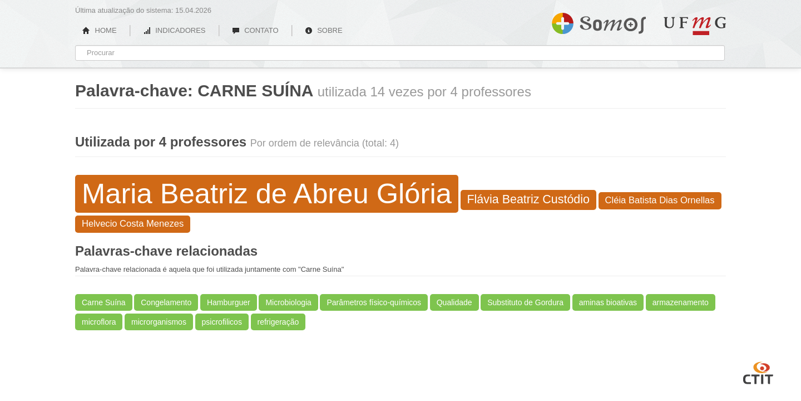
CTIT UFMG (758, 371)
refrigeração (278, 321)
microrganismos (158, 321)
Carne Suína (104, 302)
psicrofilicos (222, 321)
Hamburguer (228, 302)
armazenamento (680, 302)
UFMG (695, 26)
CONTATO (255, 30)
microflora (99, 321)
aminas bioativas (608, 302)
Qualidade (454, 302)
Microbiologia (288, 302)
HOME (99, 30)
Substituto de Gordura (525, 302)
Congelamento (166, 302)
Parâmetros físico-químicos (374, 302)
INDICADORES (174, 30)
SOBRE (324, 30)
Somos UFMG (599, 21)
